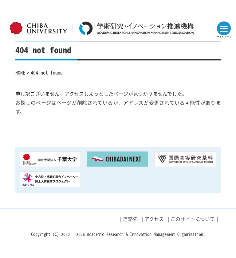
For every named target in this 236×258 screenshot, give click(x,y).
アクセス (154, 218)
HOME (20, 72)
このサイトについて (193, 218)
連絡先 (130, 218)
